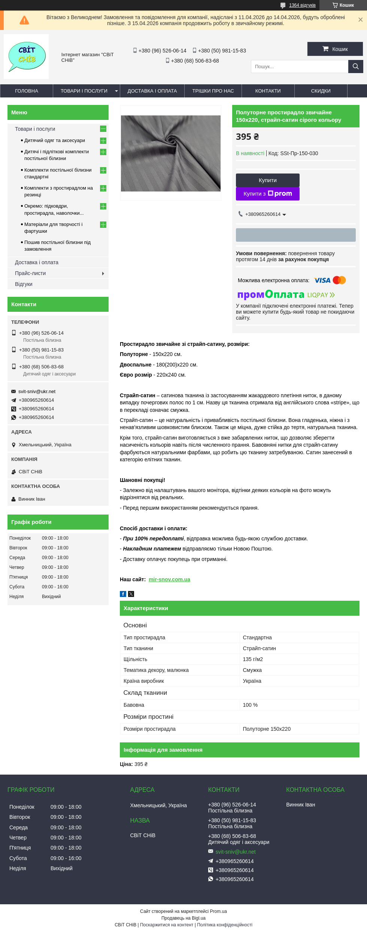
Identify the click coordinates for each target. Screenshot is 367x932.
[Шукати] (355, 66)
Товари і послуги (84, 91)
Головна (26, 91)
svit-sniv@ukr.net (36, 391)
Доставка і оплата (152, 91)
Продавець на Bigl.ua (183, 918)
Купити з (267, 193)
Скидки (321, 91)
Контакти (268, 91)
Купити (268, 180)
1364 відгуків (302, 5)
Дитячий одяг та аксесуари (54, 140)
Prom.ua (218, 911)
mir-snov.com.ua (169, 579)
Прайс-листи (30, 273)
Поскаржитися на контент (166, 925)
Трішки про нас (213, 91)
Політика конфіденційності (224, 925)
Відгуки (24, 284)
